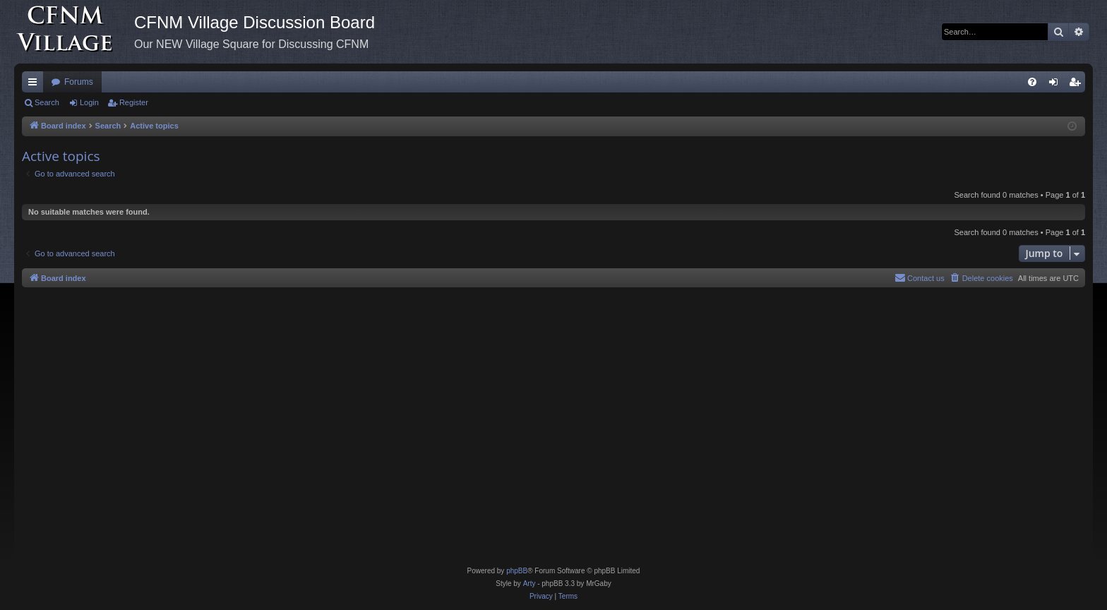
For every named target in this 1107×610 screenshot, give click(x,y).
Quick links (35, 84)
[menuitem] (1032, 81)
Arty (529, 583)
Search (47, 102)
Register (133, 102)
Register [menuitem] (1077, 84)
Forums (78, 82)
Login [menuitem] (1056, 84)
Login (89, 102)
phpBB (516, 571)
